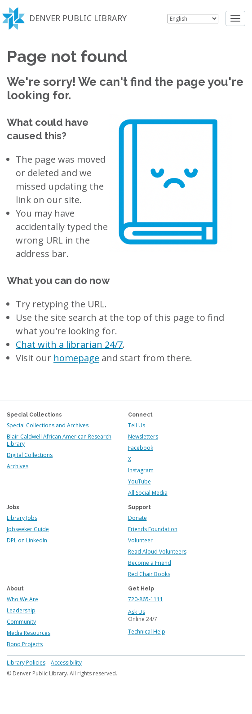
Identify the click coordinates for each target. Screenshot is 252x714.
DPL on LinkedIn (27, 540)
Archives (17, 466)
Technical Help (146, 631)
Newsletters (143, 436)
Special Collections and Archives (47, 425)
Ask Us (136, 612)
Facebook (140, 448)
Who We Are (22, 599)
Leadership (21, 610)
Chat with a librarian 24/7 (69, 344)
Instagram (141, 470)
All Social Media (148, 493)
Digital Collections (30, 455)
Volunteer (140, 540)
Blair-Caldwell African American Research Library (59, 440)
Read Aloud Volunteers (157, 551)
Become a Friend (149, 563)
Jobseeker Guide (28, 529)
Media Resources (28, 633)
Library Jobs (22, 518)
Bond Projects (25, 644)
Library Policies (26, 662)
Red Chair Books (149, 574)
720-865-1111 (145, 599)
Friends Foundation (152, 529)
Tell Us (136, 425)
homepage (76, 358)
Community (21, 621)
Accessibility (66, 662)
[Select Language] (193, 18)
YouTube (139, 481)
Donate (137, 518)
